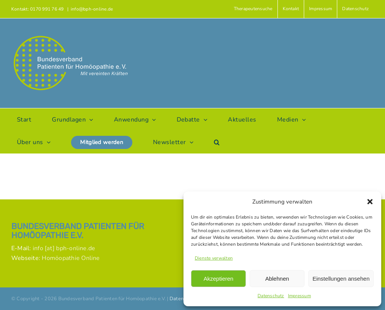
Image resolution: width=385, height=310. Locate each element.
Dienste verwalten (214, 258)
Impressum (299, 296)
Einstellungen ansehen (341, 278)
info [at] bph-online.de (64, 248)
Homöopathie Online (71, 258)
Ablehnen (277, 278)
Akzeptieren (218, 278)
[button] (370, 201)
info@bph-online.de (92, 9)
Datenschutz (271, 296)
